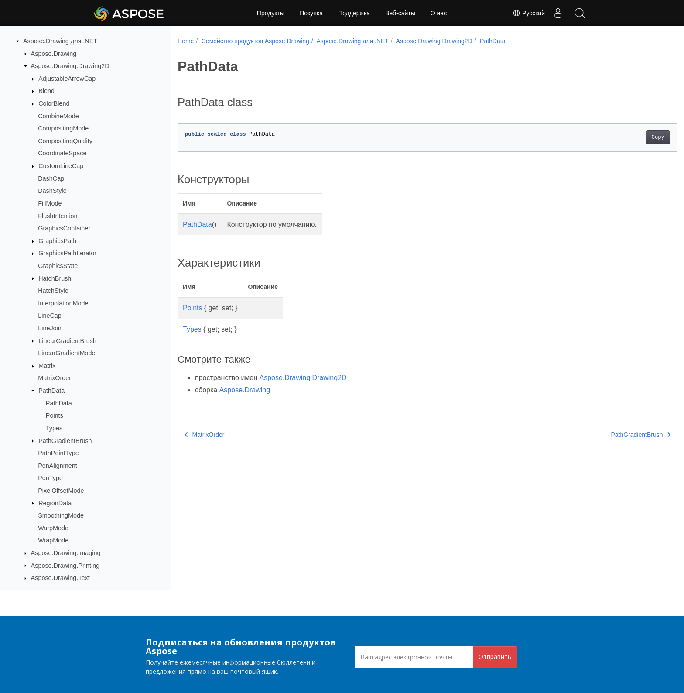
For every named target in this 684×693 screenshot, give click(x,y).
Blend (46, 90)
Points (54, 415)
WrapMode (53, 540)
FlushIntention (57, 216)
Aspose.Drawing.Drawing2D (70, 65)
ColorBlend (53, 103)
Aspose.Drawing (54, 53)
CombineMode (58, 116)
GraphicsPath (57, 240)
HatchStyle (53, 290)
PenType (50, 477)
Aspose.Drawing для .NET (60, 41)
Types (54, 428)
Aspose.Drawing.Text (60, 577)
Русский (529, 13)
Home (186, 41)
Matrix (46, 365)
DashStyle (52, 190)
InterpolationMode (63, 303)
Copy (623, 137)
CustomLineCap (60, 165)
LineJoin (50, 328)
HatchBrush (54, 278)
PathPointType (58, 452)
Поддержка (354, 13)
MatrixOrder (54, 377)
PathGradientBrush (65, 440)
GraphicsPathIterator (67, 253)
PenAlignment (57, 465)
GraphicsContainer (64, 228)
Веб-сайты (400, 13)
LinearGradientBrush (67, 340)
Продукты (270, 13)
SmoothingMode (61, 515)
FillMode (50, 203)
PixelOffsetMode (61, 490)
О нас (439, 13)
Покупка (311, 13)
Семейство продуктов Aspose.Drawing (255, 41)
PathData (51, 390)
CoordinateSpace (62, 153)
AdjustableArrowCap (67, 78)
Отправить (495, 656)
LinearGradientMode (66, 353)
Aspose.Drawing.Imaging (66, 552)
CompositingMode (63, 128)
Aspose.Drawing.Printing (65, 565)
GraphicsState (58, 265)
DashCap (51, 178)
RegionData (55, 503)
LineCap (50, 315)
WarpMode (53, 528)
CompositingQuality (65, 140)
